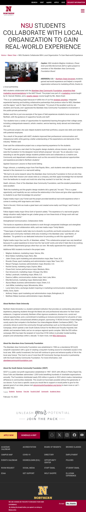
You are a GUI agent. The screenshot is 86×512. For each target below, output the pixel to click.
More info (12, 510)
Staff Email (49, 468)
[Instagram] (67, 435)
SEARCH (34, 2)
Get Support (28, 473)
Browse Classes (73, 447)
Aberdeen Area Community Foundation (47, 91)
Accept (61, 504)
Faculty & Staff (35, 391)
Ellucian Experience (71, 474)
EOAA (3, 473)
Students (12, 391)
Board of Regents (52, 447)
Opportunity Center (50, 461)
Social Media (29, 468)
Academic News (55, 391)
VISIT (42, 2)
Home (3, 55)
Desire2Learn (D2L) (31, 460)
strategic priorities (61, 100)
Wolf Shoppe (50, 473)
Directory (49, 455)
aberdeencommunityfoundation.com (17, 360)
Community (44, 391)
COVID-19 (26, 455)
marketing (66, 93)
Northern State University (65, 79)
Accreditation (29, 447)
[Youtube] (82, 435)
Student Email (72, 468)
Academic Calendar (5, 448)
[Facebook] (74, 435)
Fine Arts (26, 391)
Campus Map (7, 455)
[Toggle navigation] (82, 10)
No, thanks (71, 504)
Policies (69, 460)
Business (19, 391)
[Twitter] (59, 435)
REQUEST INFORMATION (76, 2)
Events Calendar (9, 460)
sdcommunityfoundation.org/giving (47, 385)
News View (12, 55)
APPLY (56, 2)
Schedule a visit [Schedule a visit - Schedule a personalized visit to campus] (28, 435)
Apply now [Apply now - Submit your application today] (8, 435)
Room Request (7, 468)
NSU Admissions (59, 336)
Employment (72, 455)
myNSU (49, 2)
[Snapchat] (52, 435)
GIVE (63, 2)
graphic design (32, 96)
